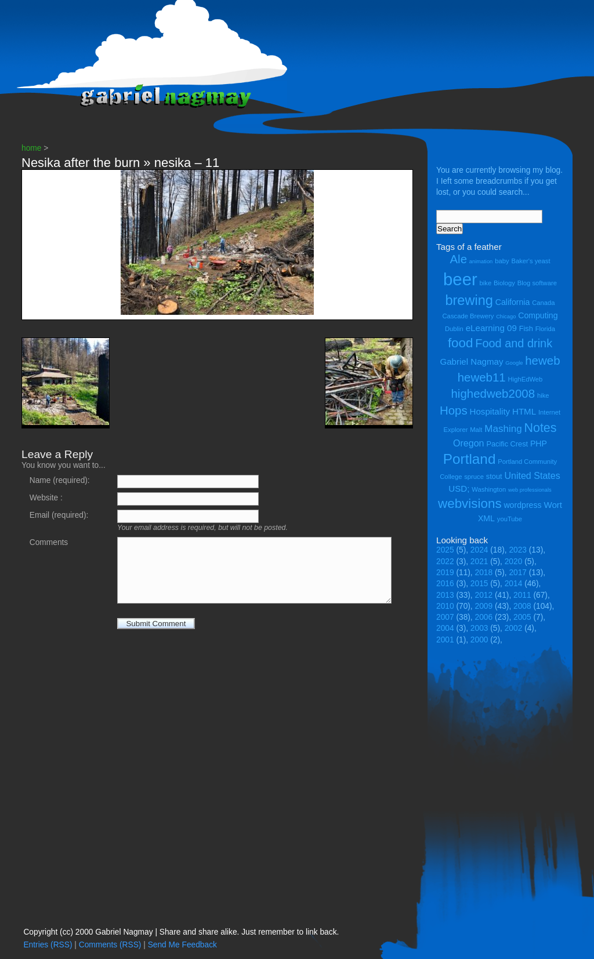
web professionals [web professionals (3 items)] (530, 490)
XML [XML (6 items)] (486, 518)
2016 (445, 583)
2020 (514, 561)
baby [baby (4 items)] (502, 260)
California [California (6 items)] (512, 302)
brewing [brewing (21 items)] (468, 300)
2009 (484, 606)
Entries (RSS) (47, 944)
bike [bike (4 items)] (486, 282)
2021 (479, 561)
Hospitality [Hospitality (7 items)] (490, 411)
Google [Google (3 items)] (514, 363)
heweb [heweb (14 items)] (542, 360)
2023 (518, 550)
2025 (445, 550)
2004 (445, 628)
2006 (484, 617)
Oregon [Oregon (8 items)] (468, 443)
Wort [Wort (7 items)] (553, 505)
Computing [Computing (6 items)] (537, 315)
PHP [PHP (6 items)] (538, 443)
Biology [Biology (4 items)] (504, 282)
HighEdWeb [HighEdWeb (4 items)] (525, 379)
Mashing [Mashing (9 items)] (502, 428)
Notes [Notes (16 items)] (540, 428)
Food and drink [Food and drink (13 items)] (513, 343)
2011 (522, 595)
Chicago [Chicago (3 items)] (506, 316)
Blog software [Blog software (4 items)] (537, 282)
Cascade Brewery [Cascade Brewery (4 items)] (468, 316)
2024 (479, 550)
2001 (445, 639)
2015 (479, 583)
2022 (445, 561)
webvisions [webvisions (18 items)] (470, 503)
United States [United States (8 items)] (532, 475)
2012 (484, 595)
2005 (522, 617)
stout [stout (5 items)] (494, 476)
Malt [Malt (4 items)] (476, 429)
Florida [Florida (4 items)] (545, 328)
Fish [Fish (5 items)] (526, 328)
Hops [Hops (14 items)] (454, 410)
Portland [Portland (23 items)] (469, 459)
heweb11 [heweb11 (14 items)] (482, 377)
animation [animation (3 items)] (480, 261)
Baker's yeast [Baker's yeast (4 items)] (530, 260)
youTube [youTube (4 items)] (509, 518)
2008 (522, 606)
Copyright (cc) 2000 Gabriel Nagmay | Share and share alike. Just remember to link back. (181, 932)
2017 (518, 572)
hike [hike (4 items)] (543, 395)
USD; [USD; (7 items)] (458, 488)
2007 (445, 617)
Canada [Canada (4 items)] (543, 302)
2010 (445, 606)
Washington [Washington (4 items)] (489, 489)
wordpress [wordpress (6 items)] (522, 505)
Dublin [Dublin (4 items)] (454, 328)
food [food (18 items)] (460, 343)
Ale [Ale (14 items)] (458, 259)
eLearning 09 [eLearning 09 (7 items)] (491, 328)
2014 (514, 583)
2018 (484, 572)
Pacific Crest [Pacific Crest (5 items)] (507, 443)
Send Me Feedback (182, 944)
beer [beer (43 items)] (460, 279)
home (31, 148)
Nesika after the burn (80, 162)
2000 (479, 639)
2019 (445, 572)
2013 (445, 595)
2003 (479, 628)
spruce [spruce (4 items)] (474, 476)
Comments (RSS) (110, 944)
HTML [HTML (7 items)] (524, 411)
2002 (514, 628)
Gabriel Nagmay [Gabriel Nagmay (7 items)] (471, 361)
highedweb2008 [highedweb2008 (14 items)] (493, 393)
